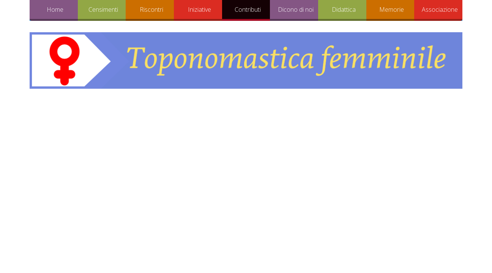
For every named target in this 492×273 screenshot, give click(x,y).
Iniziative (199, 9)
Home (55, 9)
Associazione (440, 9)
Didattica (344, 9)
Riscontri (151, 9)
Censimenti (103, 9)
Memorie (391, 9)
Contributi (248, 9)
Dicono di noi (296, 9)
